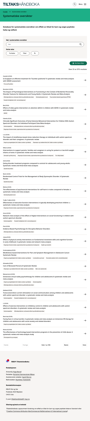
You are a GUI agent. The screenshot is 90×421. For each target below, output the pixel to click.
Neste (66, 345)
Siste (84, 345)
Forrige (25, 345)
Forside (5, 12)
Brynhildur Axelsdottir (23, 380)
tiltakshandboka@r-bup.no (20, 399)
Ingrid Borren (26, 377)
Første (6, 345)
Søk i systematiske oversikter (16, 40)
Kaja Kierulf (17, 372)
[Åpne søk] (74, 4)
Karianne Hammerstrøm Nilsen (24, 374)
